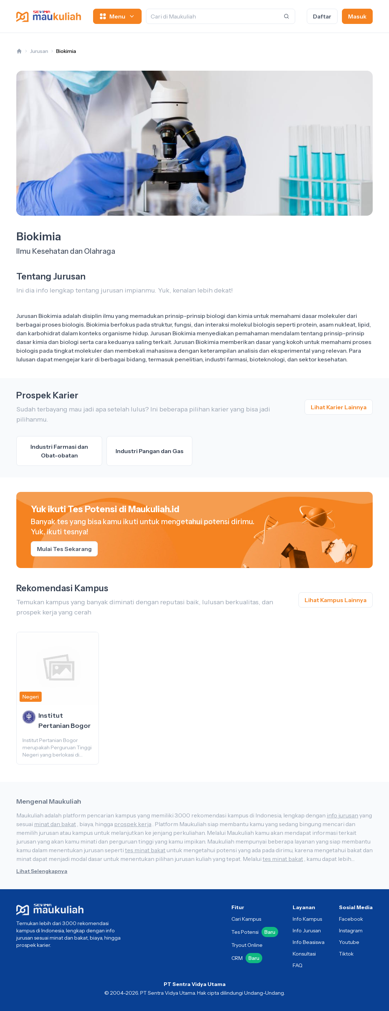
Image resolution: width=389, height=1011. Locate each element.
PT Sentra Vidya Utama (195, 984)
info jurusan (342, 815)
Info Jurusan (307, 930)
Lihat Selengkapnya (41, 871)
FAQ (297, 965)
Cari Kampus (246, 919)
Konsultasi (304, 953)
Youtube (349, 942)
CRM (246, 958)
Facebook (351, 919)
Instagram (351, 930)
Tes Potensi (254, 932)
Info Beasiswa (309, 942)
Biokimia (66, 51)
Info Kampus (307, 919)
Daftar (322, 16)
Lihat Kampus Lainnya (336, 600)
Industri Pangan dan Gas (150, 451)
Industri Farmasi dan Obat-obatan (59, 451)
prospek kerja (132, 824)
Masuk (357, 16)
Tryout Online (247, 945)
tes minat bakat (145, 850)
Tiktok (346, 953)
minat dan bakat (55, 824)
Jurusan (39, 51)
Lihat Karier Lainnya (339, 407)
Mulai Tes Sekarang (64, 548)
